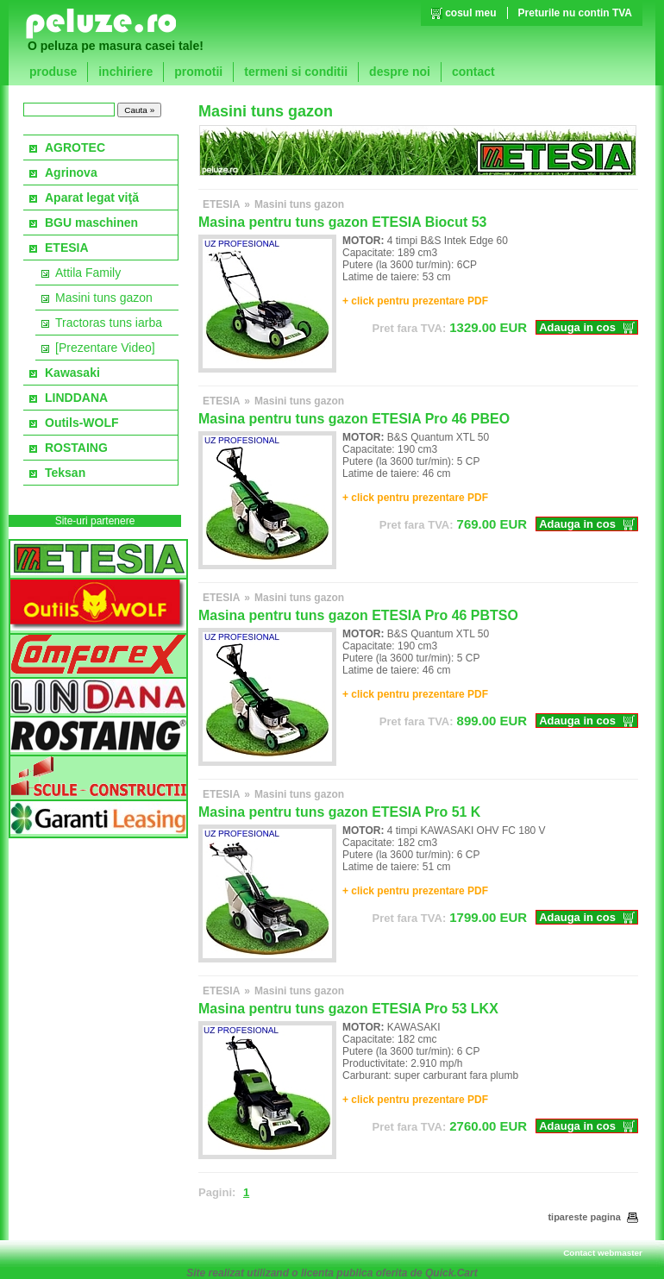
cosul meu (470, 13)
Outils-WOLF (82, 422)
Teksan (65, 473)
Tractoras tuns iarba (108, 322)
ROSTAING (76, 448)
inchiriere (125, 71)
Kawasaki (72, 372)
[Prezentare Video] (105, 347)
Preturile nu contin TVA (575, 13)
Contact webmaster (602, 1252)
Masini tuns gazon (104, 297)
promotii (198, 71)
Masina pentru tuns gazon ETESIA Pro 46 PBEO (354, 418)
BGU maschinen (91, 222)
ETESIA (67, 247)
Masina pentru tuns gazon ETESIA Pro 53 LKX (348, 1008)
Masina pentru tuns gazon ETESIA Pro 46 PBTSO (358, 615)
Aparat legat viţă (92, 197)
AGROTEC (75, 147)
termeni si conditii (296, 71)
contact (473, 71)
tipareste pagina (593, 1217)
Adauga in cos (577, 327)
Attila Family (88, 272)
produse (53, 71)
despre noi (399, 71)
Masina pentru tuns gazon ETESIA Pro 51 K (339, 812)
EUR (450, 327)
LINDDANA (76, 397)
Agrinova (71, 172)
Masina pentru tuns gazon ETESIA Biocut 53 (342, 222)
